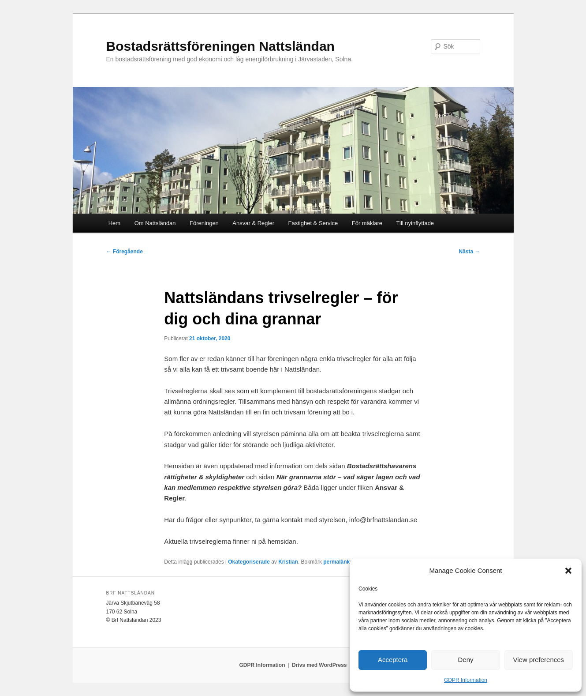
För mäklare (367, 223)
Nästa (469, 251)
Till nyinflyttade (415, 223)
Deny (465, 659)
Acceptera (393, 659)
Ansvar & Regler (253, 223)
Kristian (288, 562)
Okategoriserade (249, 562)
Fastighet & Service (313, 223)
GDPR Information (465, 680)
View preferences (538, 659)
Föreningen (204, 223)
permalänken (339, 562)
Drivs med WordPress (319, 665)
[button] (568, 570)
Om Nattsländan (155, 223)
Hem (114, 223)
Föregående (124, 251)
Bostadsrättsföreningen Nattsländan (220, 46)
